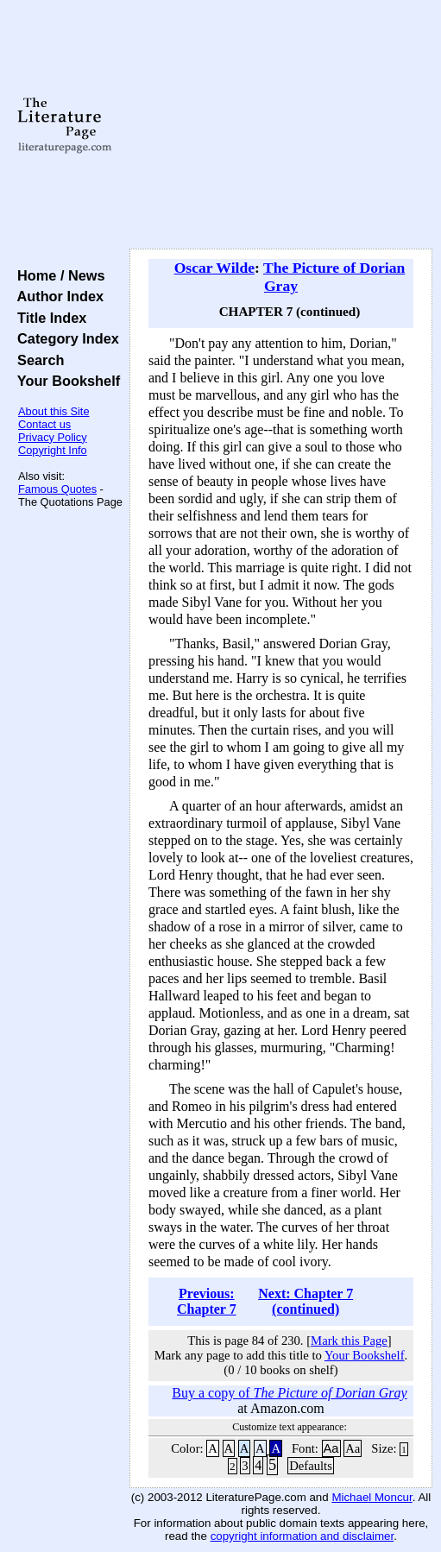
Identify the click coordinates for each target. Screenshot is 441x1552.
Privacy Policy (52, 437)
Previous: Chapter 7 (206, 1301)
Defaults (310, 1466)
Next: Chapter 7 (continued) (305, 1301)
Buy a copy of (289, 1392)
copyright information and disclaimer (302, 1536)
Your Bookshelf (64, 380)
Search (36, 360)
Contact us (44, 424)
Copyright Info (52, 450)
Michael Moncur (371, 1497)
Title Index (47, 317)
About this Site (54, 411)
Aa (331, 1448)
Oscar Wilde (214, 267)
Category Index (64, 338)
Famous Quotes (57, 489)
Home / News (57, 275)
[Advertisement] (281, 125)
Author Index (56, 296)
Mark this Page (349, 1340)
